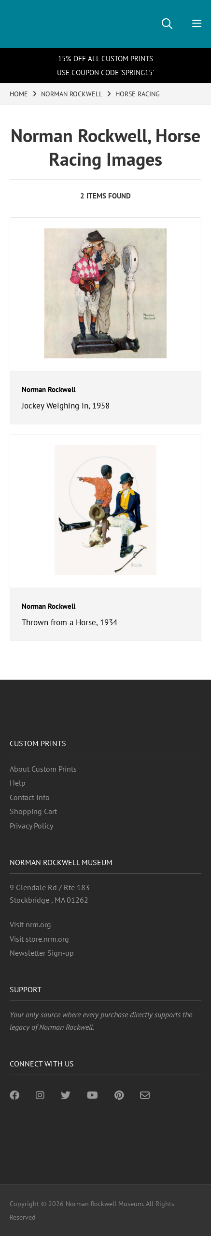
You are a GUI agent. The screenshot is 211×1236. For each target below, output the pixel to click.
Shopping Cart (33, 811)
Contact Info (30, 797)
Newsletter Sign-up (42, 953)
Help (18, 783)
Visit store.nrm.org (39, 939)
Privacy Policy (31, 825)
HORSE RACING (137, 94)
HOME (19, 94)
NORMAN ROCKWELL (71, 94)
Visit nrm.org (30, 924)
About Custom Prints (43, 769)
